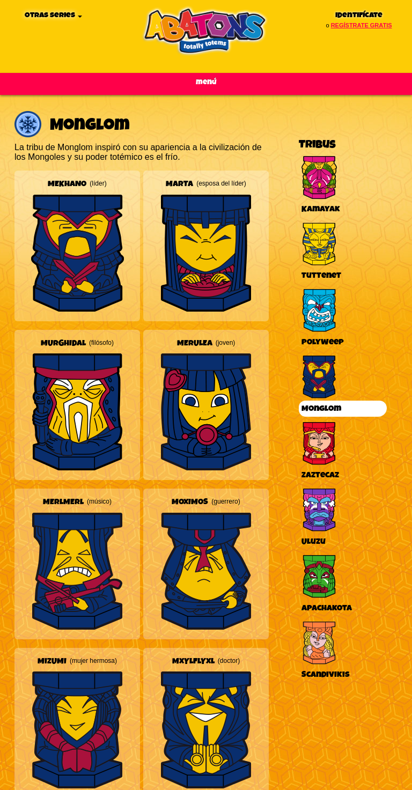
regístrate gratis (361, 25)
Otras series (53, 15)
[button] (77, 245)
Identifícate (358, 15)
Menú (206, 82)
